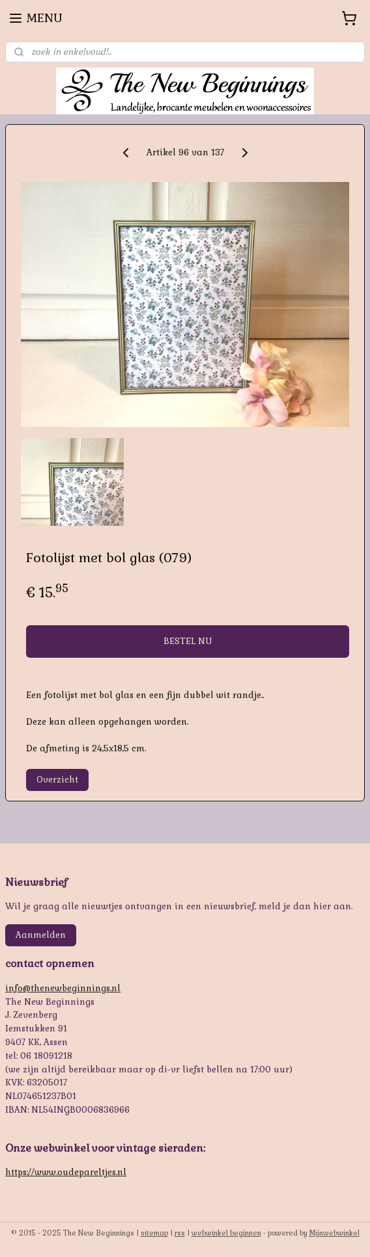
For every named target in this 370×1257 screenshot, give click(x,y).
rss (180, 1233)
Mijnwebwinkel (334, 1233)
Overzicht (57, 779)
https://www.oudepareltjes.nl (65, 1172)
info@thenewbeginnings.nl (63, 988)
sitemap (154, 1233)
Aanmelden (41, 934)
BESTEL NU (188, 641)
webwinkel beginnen (226, 1233)
